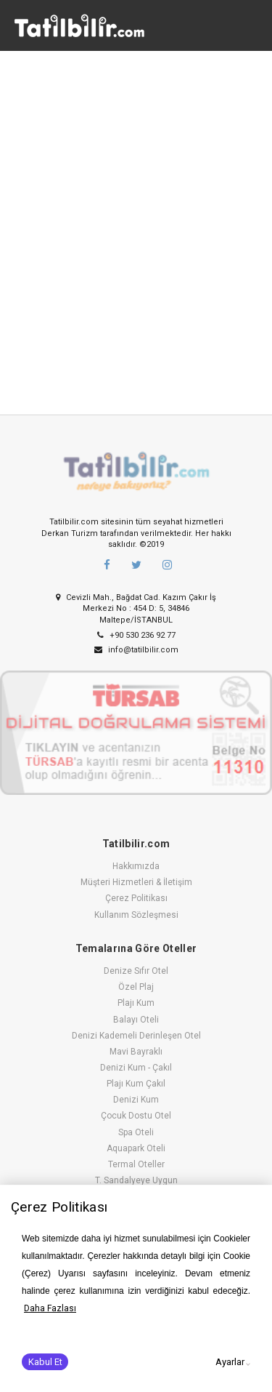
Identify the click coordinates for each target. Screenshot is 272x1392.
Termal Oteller (136, 1164)
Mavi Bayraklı (136, 1052)
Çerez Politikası (136, 898)
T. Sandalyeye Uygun (136, 1180)
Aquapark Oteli (136, 1148)
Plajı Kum (136, 1003)
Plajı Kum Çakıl (136, 1084)
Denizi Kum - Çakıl (136, 1068)
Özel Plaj (136, 987)
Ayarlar (229, 1361)
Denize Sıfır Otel (136, 971)
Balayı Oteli (136, 1020)
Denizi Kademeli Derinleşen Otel (136, 1036)
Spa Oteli (136, 1132)
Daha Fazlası (50, 1308)
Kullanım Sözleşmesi (136, 915)
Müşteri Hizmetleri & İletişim (136, 882)
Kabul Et (45, 1361)
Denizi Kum (136, 1100)
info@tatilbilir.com (136, 650)
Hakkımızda (136, 866)
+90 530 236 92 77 (136, 635)
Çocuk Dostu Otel (136, 1116)
